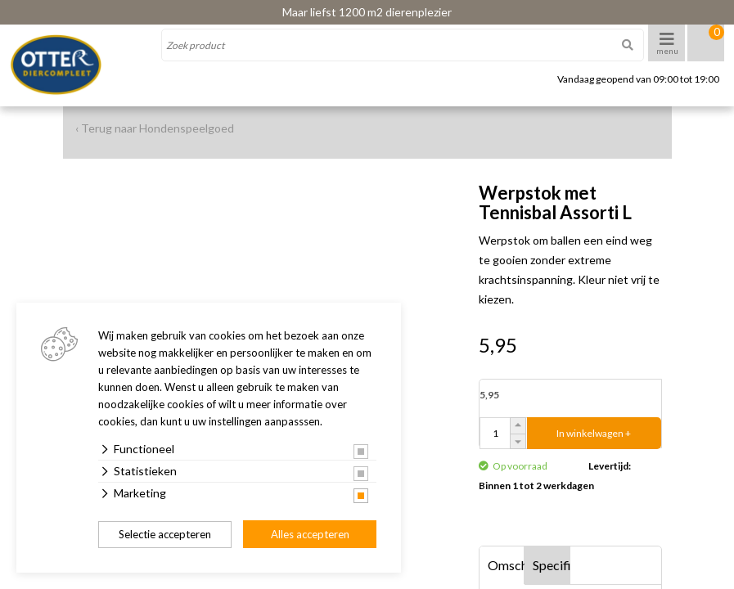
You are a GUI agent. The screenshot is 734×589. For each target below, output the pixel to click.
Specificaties (551, 565)
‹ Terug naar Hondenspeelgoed (154, 128)
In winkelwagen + (593, 433)
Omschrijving (506, 565)
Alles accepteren (310, 534)
